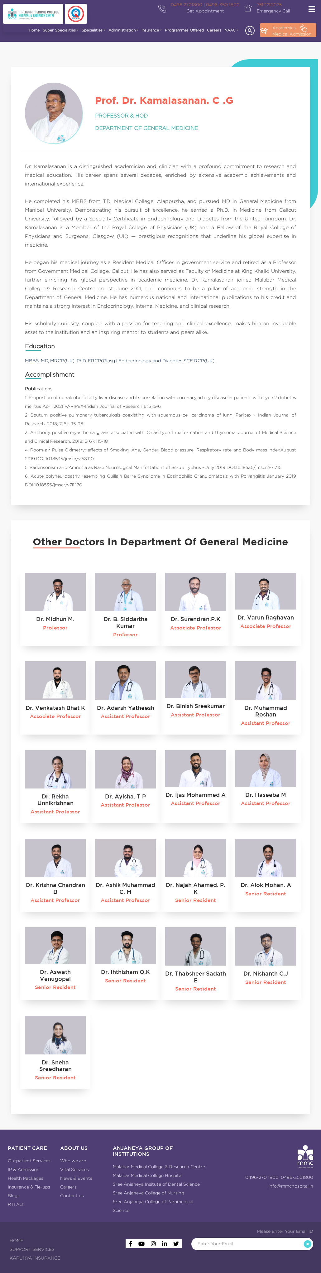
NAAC (230, 30)
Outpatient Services (29, 1160)
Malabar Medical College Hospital (147, 1175)
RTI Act (16, 1204)
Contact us (72, 1195)
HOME (16, 1240)
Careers (214, 30)
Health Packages (25, 1178)
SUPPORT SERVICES (32, 1249)
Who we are (73, 1160)
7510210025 (269, 4)
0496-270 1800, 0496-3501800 (279, 1177)
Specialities (92, 30)
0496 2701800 (186, 4)
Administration (122, 30)
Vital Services (74, 1169)
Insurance (150, 30)
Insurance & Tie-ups (29, 1186)
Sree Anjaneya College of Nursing (148, 1192)
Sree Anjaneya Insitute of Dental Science (156, 1184)
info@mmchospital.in (291, 1186)
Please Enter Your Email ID (285, 1231)
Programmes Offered (184, 30)
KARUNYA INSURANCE (35, 1258)
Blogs (14, 1195)
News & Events (76, 1178)
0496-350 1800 (223, 4)
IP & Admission (24, 1169)
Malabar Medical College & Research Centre (159, 1166)
